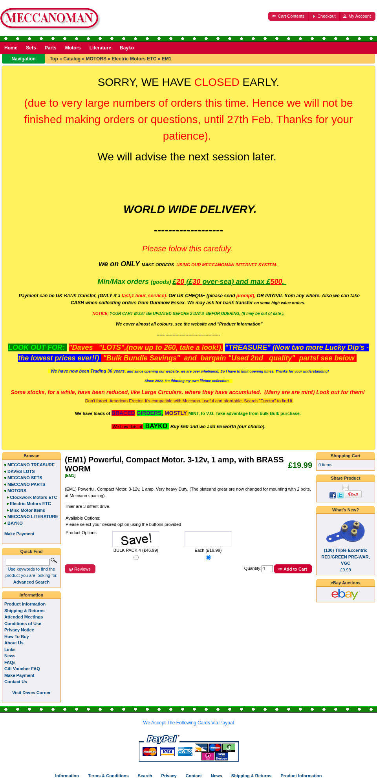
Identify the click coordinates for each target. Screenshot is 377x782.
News (10, 655)
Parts (51, 48)
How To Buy (16, 636)
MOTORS (96, 59)
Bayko (127, 48)
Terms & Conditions (108, 775)
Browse (31, 455)
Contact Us (15, 681)
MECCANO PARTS (26, 484)
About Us (14, 642)
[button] (288, 16)
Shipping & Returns (24, 610)
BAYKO (15, 523)
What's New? (345, 509)
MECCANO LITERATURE (32, 516)
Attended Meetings (23, 617)
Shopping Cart (346, 455)
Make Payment (19, 675)
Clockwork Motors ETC (33, 497)
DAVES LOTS (21, 471)
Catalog (72, 59)
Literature (100, 48)
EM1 (167, 59)
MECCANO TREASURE (31, 464)
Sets (31, 48)
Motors (73, 48)
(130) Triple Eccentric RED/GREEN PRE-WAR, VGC (345, 557)
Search (145, 775)
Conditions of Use (22, 623)
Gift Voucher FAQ (22, 668)
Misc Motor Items (27, 510)
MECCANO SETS (24, 477)
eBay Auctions (346, 582)
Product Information (25, 604)
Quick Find (31, 551)
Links (10, 649)
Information (32, 595)
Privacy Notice (19, 629)
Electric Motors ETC (134, 59)
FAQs (10, 662)
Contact (194, 775)
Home (10, 48)
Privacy (169, 775)
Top (54, 59)
